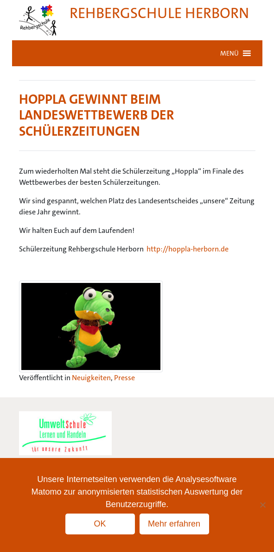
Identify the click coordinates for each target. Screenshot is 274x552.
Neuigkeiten (91, 378)
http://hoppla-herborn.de (188, 249)
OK (100, 523)
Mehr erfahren (174, 523)
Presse (124, 378)
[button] (229, 53)
